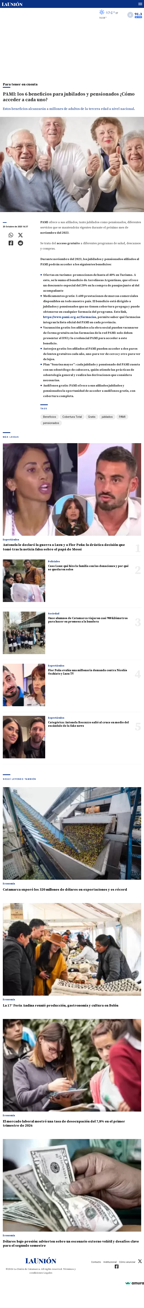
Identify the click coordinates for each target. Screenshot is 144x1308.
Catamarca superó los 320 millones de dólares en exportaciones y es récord (65, 889)
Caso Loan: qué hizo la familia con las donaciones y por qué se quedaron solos (88, 567)
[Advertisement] (72, 50)
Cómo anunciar (127, 1262)
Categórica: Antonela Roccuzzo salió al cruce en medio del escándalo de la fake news (88, 724)
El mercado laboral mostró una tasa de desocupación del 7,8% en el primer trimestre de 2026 (64, 1123)
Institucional (110, 1262)
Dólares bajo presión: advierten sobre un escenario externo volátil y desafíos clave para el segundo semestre (71, 1243)
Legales (48, 1272)
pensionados (51, 423)
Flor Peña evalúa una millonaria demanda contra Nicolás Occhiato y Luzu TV (87, 672)
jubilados (107, 416)
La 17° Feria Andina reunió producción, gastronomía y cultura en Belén (60, 1005)
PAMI (122, 416)
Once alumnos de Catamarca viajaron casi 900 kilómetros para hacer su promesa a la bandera (88, 619)
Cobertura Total (72, 416)
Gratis (91, 416)
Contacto (96, 1262)
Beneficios (49, 416)
